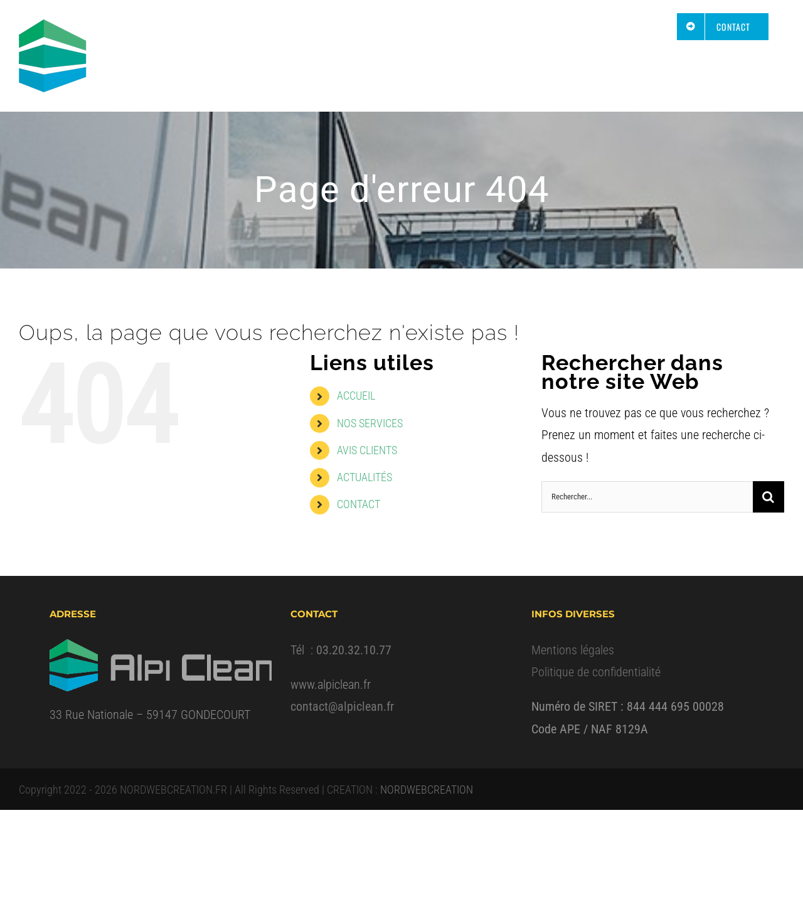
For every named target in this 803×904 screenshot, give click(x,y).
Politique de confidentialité (596, 671)
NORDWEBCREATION (426, 789)
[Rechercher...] (647, 497)
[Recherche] (768, 497)
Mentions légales (572, 649)
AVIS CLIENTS (367, 450)
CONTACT (358, 504)
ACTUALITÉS (364, 477)
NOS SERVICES (370, 423)
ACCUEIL (356, 395)
